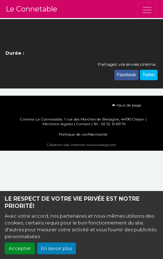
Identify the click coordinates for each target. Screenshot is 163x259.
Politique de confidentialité (83, 134)
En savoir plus (56, 248)
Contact (83, 124)
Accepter (20, 248)
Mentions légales (57, 124)
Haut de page (126, 105)
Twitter (148, 74)
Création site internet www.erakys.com (82, 144)
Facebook (126, 74)
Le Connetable (31, 9)
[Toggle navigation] (147, 10)
